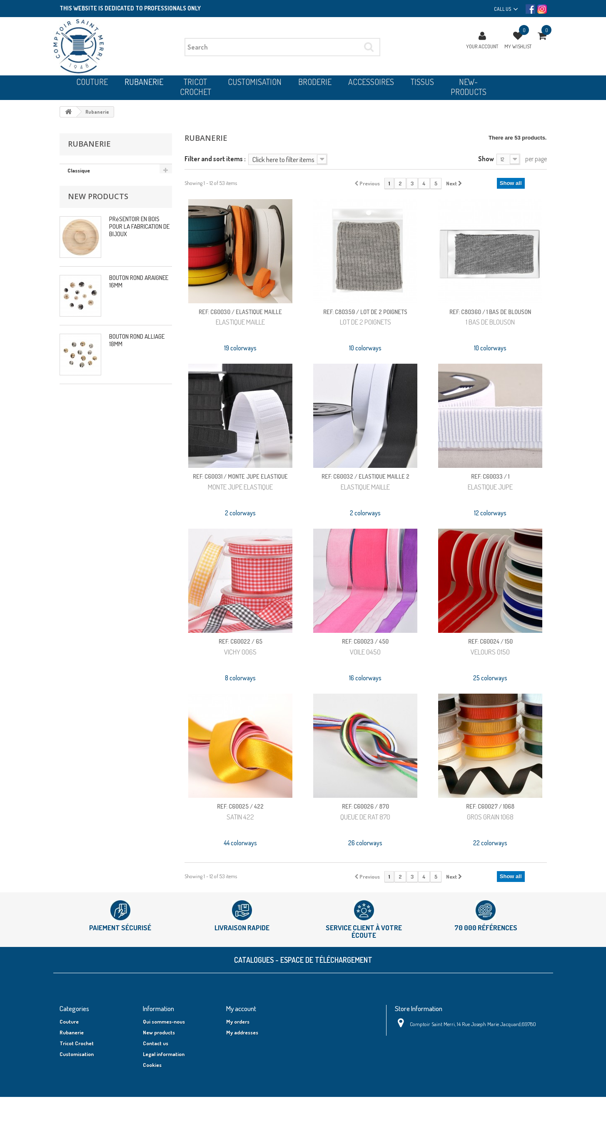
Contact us (155, 1043)
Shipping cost (159, 1112)
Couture (69, 1021)
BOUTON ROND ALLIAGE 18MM (137, 344)
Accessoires (73, 1075)
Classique (78, 170)
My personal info (245, 1043)
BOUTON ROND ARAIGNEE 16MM (138, 285)
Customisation (77, 1054)
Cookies (152, 1065)
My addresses (242, 1032)
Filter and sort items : (215, 158)
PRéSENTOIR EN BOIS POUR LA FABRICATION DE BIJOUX (139, 230)
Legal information (164, 1054)
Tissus (67, 1086)
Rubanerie (72, 1032)
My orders (237, 1021)
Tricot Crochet (77, 1043)
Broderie (70, 1065)
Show (486, 158)
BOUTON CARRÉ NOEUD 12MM (136, 402)
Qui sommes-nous (164, 1021)
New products (98, 200)
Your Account (482, 46)
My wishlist (517, 46)
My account (241, 1008)
